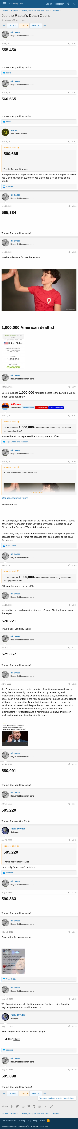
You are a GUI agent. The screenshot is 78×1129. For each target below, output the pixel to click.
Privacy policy (25, 1120)
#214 (74, 804)
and (17, 442)
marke (14, 130)
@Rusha (23, 498)
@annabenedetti (10, 498)
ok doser (8, 20)
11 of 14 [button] (24, 25)
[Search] (74, 4)
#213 (74, 764)
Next (36, 25)
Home (42, 1120)
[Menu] (4, 4)
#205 (74, 252)
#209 (74, 565)
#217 (74, 932)
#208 (74, 462)
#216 (74, 893)
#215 (74, 840)
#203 (74, 142)
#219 (74, 1026)
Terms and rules (9, 1120)
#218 (74, 999)
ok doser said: (10, 147)
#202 (74, 93)
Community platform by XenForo (25, 1126)
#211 (74, 648)
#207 (74, 416)
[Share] (69, 44)
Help (35, 1120)
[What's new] (68, 4)
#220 (74, 1070)
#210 (74, 605)
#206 (74, 387)
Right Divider (18, 828)
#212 (74, 684)
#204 (74, 206)
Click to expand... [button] (39, 492)
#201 (74, 44)
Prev (12, 25)
